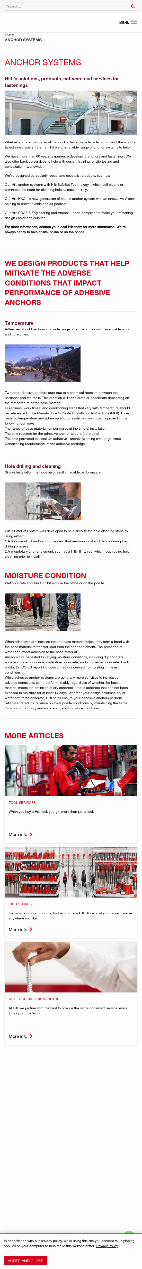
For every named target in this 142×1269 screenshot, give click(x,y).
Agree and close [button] (26, 1260)
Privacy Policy (107, 1246)
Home (9, 34)
